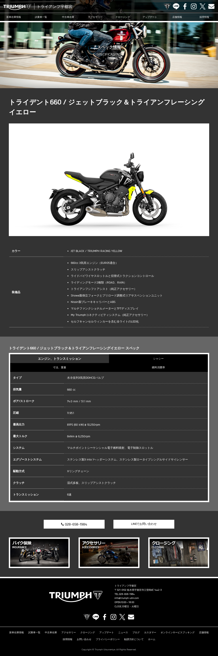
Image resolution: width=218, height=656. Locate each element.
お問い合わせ (84, 639)
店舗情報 (177, 17)
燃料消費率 (158, 367)
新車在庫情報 (13, 17)
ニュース (123, 632)
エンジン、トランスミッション (59, 358)
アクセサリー (95, 17)
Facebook (185, 6)
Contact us (211, 6)
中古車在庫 (68, 17)
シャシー (158, 358)
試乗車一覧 (41, 17)
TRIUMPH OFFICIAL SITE (167, 6)
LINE (176, 6)
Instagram (193, 6)
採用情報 (204, 17)
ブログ (136, 632)
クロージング (122, 17)
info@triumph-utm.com (127, 598)
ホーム (151, 639)
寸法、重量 (59, 367)
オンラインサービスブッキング (178, 632)
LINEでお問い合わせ (144, 524)
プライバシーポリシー (108, 639)
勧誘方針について (134, 639)
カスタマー (150, 632)
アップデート (150, 17)
